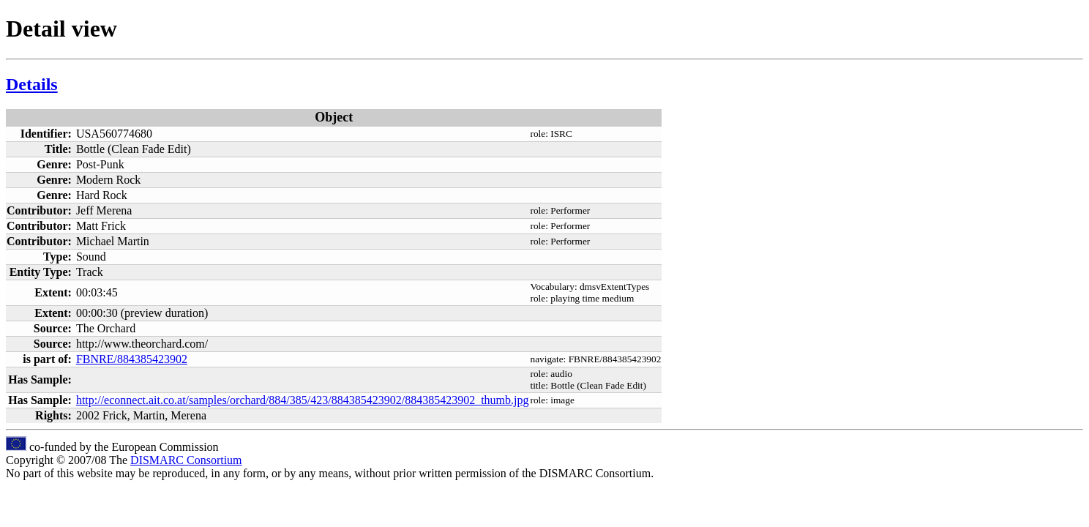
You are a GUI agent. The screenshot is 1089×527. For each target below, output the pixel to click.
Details (32, 84)
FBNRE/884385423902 (131, 359)
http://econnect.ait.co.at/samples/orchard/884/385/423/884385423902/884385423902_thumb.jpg (302, 400)
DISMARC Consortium (186, 460)
